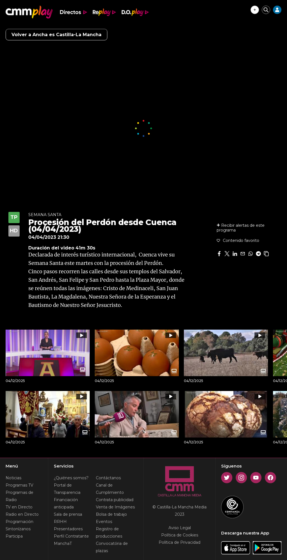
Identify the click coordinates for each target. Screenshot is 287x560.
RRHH (60, 521)
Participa (14, 536)
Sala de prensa (68, 514)
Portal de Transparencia (67, 489)
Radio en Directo (22, 514)
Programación (19, 521)
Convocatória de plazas (112, 547)
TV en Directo (19, 507)
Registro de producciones (109, 532)
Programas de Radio (19, 496)
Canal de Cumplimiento (110, 489)
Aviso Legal (179, 527)
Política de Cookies (179, 535)
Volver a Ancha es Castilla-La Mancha (56, 34)
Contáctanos (108, 477)
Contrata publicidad (114, 499)
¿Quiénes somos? (71, 477)
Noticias (13, 477)
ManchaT (63, 543)
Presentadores (68, 528)
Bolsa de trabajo (111, 514)
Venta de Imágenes (115, 507)
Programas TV (19, 485)
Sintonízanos (18, 528)
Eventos (104, 521)
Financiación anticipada (66, 503)
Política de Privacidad (179, 542)
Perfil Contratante (71, 536)
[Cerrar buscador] (266, 10)
